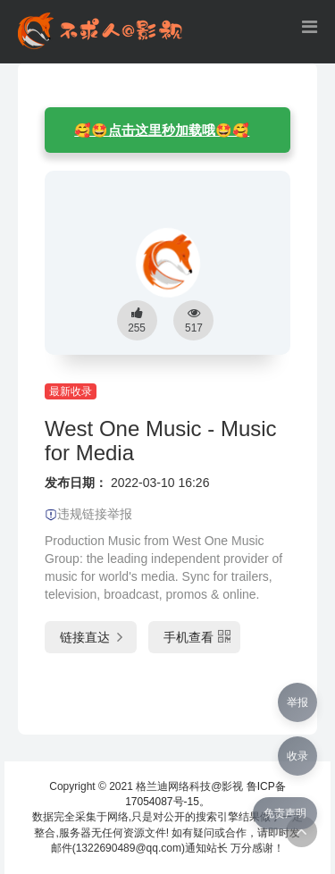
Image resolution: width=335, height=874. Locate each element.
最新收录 (70, 391)
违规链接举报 (88, 514)
